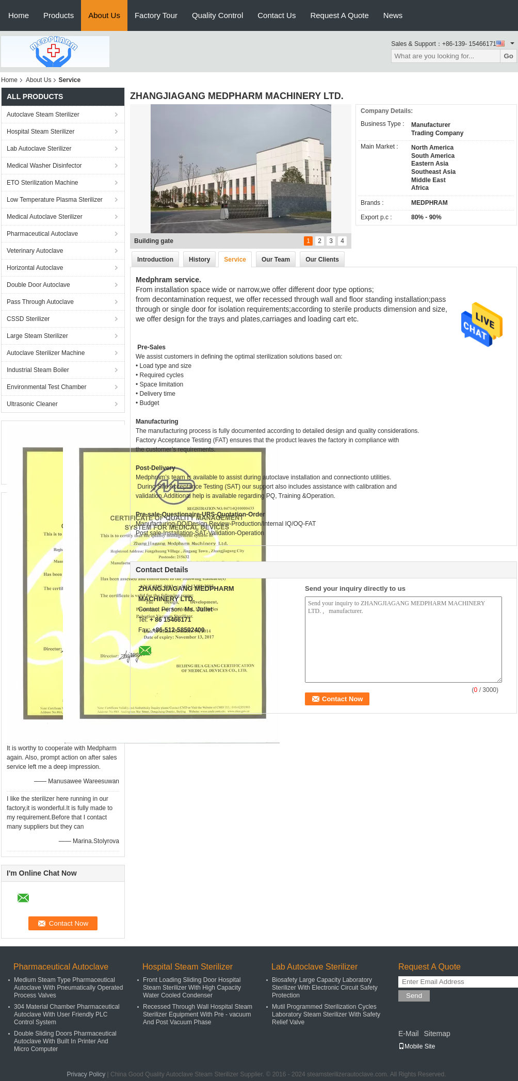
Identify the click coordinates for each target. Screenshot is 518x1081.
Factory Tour (156, 15)
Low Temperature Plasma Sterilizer (55, 199)
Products (58, 15)
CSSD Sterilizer (28, 318)
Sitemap (437, 1033)
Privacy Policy (86, 1074)
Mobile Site (416, 1046)
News (393, 15)
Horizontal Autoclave (35, 267)
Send (414, 995)
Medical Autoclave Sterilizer (45, 216)
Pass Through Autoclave (40, 301)
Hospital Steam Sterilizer (40, 131)
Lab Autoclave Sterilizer (39, 148)
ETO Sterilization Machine (42, 182)
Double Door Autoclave (38, 284)
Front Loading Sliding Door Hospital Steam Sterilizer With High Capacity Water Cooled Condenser (192, 987)
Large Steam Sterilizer (37, 336)
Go (508, 56)
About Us (104, 15)
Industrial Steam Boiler (38, 370)
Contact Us (276, 15)
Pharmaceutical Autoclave (42, 233)
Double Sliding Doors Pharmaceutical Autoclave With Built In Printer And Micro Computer (65, 1041)
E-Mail (408, 1033)
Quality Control (217, 15)
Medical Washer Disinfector (44, 165)
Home (18, 15)
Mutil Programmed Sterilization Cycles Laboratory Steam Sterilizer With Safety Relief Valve (326, 1014)
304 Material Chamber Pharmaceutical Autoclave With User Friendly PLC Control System (67, 1014)
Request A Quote (339, 15)
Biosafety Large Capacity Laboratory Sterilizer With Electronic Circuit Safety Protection (325, 987)
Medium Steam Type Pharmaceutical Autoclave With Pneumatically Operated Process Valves (68, 987)
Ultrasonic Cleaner (32, 404)
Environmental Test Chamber (47, 387)
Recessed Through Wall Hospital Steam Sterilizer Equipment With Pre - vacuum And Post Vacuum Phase (197, 1014)
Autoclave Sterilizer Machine (46, 353)
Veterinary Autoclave (35, 250)
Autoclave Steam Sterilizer (43, 114)
